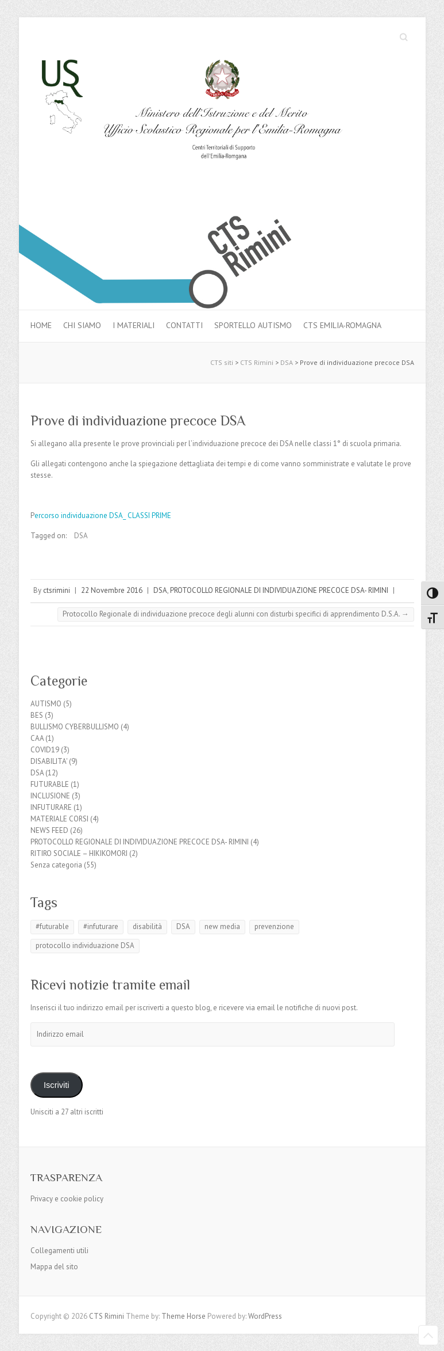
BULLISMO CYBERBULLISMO (74, 727)
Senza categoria (56, 865)
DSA (81, 536)
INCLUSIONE (50, 796)
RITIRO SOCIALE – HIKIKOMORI (79, 853)
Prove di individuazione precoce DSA (137, 420)
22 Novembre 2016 (111, 590)
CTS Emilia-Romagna (342, 325)
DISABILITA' (48, 761)
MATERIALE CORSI (59, 819)
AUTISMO (45, 704)
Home (41, 325)
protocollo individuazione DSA (85, 945)
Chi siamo (82, 325)
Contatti (184, 325)
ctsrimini (56, 590)
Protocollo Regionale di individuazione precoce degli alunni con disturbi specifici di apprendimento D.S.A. (236, 614)
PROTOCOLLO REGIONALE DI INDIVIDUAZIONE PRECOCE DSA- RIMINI (279, 590)
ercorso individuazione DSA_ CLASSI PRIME (102, 515)
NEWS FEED (49, 830)
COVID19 (44, 750)
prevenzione (274, 926)
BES (36, 715)
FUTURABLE (49, 784)
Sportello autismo (253, 325)
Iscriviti (57, 1085)
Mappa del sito (54, 1267)
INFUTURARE (51, 807)
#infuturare (100, 926)
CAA (37, 738)
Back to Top (428, 1335)
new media (222, 926)
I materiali (134, 325)
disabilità (147, 926)
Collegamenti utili (59, 1250)
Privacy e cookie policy (66, 1199)
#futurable (52, 926)
